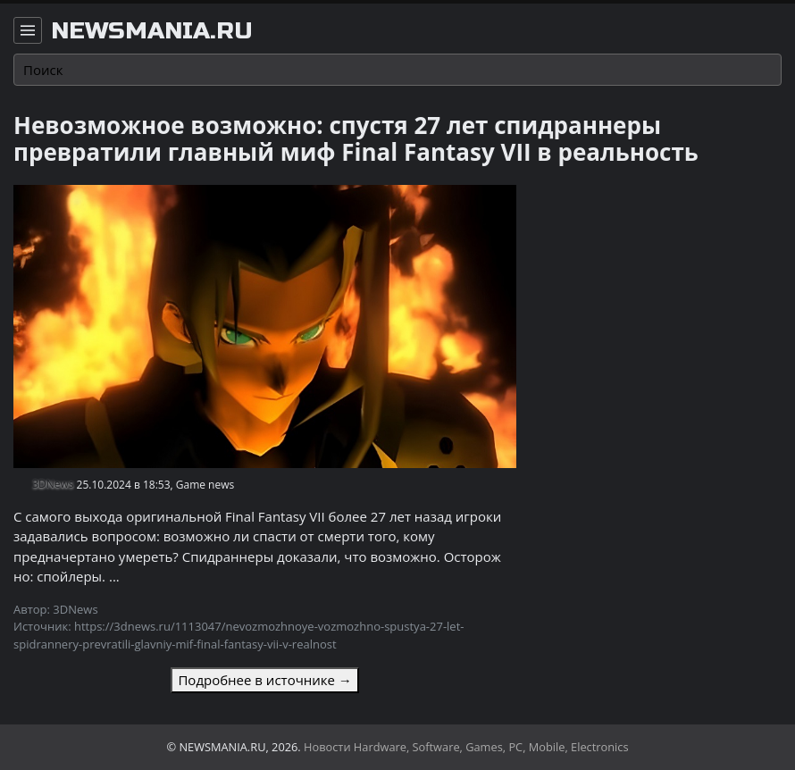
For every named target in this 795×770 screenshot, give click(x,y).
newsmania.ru (152, 31)
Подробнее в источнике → (264, 680)
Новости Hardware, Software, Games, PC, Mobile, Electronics (466, 747)
